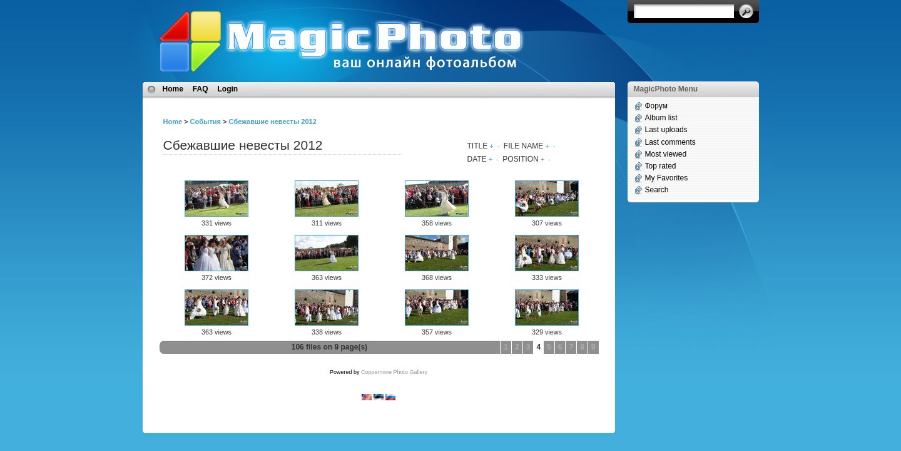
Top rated (660, 166)
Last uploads (666, 129)
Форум (656, 105)
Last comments (670, 142)
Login (228, 89)
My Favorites (666, 178)
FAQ (200, 89)
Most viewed (666, 154)
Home (173, 89)
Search (657, 189)
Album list (661, 117)
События (205, 121)
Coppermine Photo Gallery (394, 372)
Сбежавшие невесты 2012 (273, 121)
